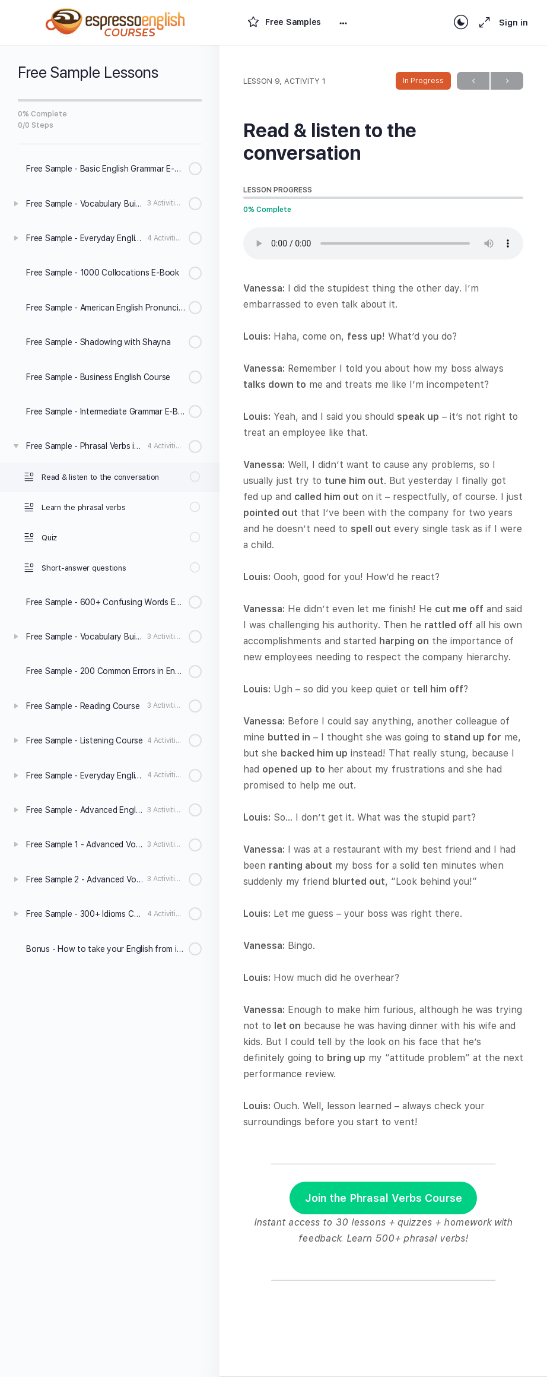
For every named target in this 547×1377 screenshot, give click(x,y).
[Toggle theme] (461, 22)
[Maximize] (482, 22)
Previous (473, 81)
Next (507, 81)
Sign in (513, 22)
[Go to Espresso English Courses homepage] (116, 21)
